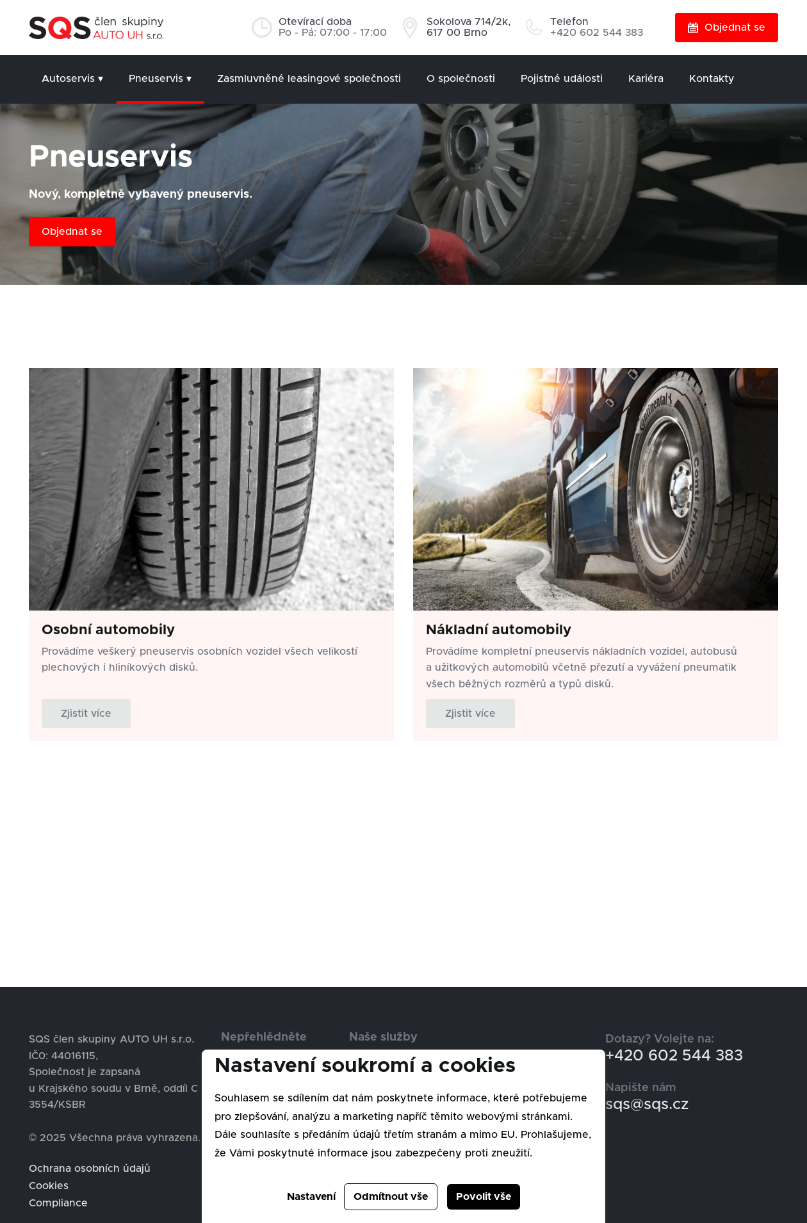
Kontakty (712, 79)
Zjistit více (86, 713)
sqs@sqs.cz (647, 1104)
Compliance (58, 1203)
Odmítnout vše (391, 1197)
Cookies (49, 1186)
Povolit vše (483, 1197)
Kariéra (646, 79)
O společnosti (461, 79)
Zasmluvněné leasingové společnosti (309, 79)
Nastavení (311, 1197)
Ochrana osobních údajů (90, 1168)
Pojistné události (562, 79)
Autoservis (72, 79)
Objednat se (726, 27)
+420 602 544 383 (674, 1056)
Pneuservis (160, 79)
